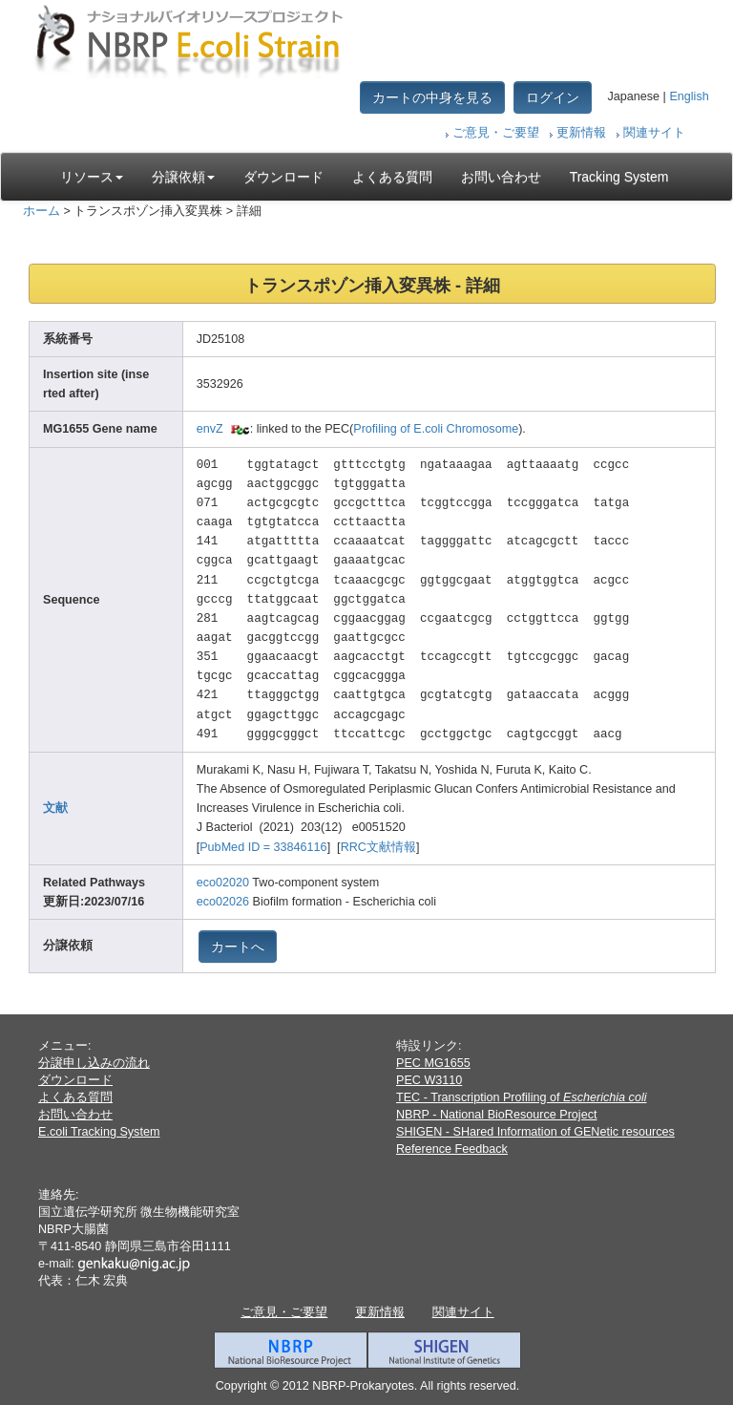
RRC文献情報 (378, 847)
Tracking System (619, 176)
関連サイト (654, 132)
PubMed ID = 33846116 (262, 847)
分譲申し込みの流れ (94, 1063)
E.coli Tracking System (98, 1132)
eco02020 (223, 882)
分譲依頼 (183, 176)
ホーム (41, 211)
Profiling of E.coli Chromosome (435, 429)
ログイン (552, 97)
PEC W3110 (429, 1080)
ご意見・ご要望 (495, 132)
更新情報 (581, 132)
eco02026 (223, 901)
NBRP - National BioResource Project (496, 1114)
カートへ (237, 946)
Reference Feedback (452, 1149)
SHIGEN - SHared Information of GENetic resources (535, 1132)
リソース (91, 176)
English (688, 96)
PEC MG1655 (433, 1063)
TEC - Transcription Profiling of (521, 1097)
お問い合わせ (501, 176)
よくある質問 (392, 176)
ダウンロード (283, 176)
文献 (55, 808)
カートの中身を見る (432, 97)
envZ (210, 429)
